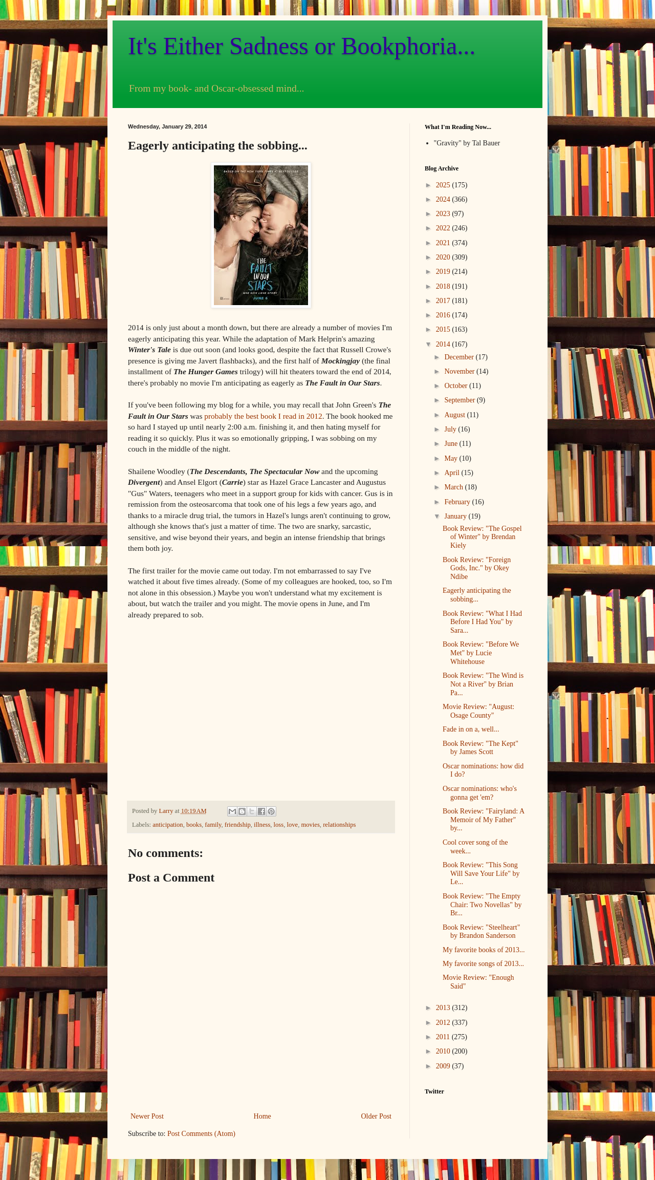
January (456, 516)
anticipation (167, 824)
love (292, 824)
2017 (444, 301)
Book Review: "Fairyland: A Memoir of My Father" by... (483, 819)
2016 (444, 315)
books (194, 824)
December (459, 357)
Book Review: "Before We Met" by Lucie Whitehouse (481, 653)
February (458, 502)
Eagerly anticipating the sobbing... (477, 595)
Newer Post (147, 1116)
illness (262, 824)
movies (310, 824)
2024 (444, 199)
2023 (444, 214)
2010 (444, 1051)
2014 (444, 344)
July (451, 429)
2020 (444, 257)
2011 (444, 1037)
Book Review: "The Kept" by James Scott (480, 748)
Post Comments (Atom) (201, 1134)
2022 (444, 228)
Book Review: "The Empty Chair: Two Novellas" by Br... (482, 904)
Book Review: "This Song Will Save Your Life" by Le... (481, 873)
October (456, 386)
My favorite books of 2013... (484, 950)
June (451, 443)
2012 (444, 1022)
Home (262, 1116)
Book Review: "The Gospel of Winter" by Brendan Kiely (482, 537)
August (455, 415)
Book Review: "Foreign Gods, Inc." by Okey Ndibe (477, 568)
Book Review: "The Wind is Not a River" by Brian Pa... (483, 684)
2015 (444, 329)
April (452, 473)
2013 (444, 1008)
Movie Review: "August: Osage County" (478, 711)
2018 (444, 286)
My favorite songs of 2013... (483, 964)
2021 (444, 243)
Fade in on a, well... (471, 729)
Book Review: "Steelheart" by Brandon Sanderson (481, 932)
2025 (444, 185)
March (454, 487)
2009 (444, 1066)
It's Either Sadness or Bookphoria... (301, 45)
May (451, 458)
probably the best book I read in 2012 (263, 416)
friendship (238, 824)
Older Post (376, 1116)
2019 (444, 271)
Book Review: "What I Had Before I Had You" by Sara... (482, 622)
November (460, 371)
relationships (339, 824)
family (213, 824)
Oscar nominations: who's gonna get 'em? (480, 793)
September (460, 400)
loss (279, 824)
